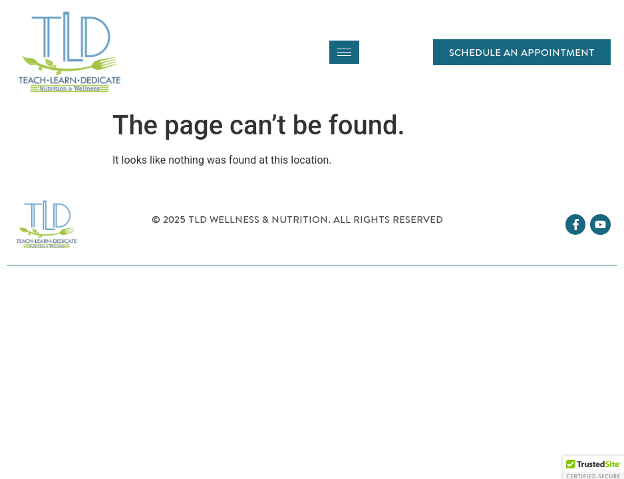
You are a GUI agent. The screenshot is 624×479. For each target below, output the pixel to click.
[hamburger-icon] (344, 52)
